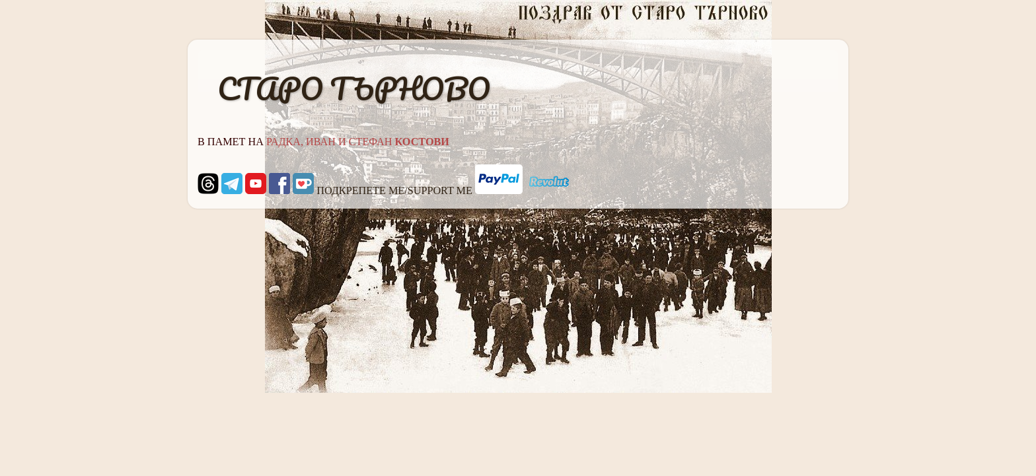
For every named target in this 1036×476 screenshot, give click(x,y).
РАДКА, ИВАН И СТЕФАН (357, 142)
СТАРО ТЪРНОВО (353, 88)
